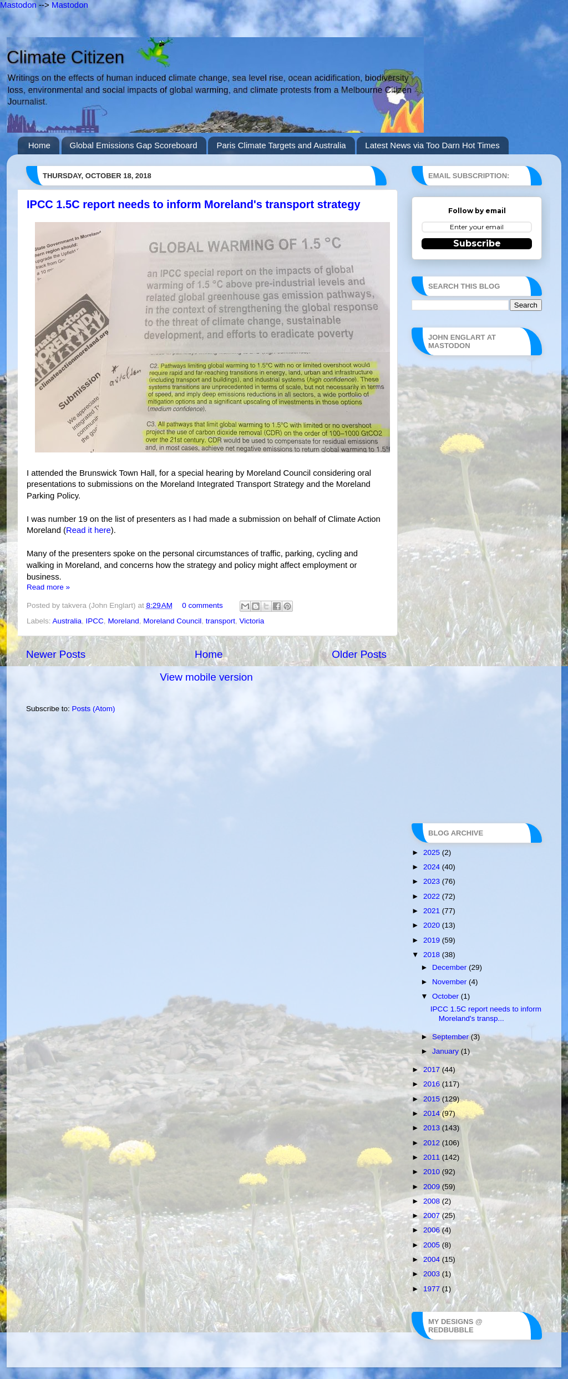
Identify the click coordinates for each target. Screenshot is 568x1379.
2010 (432, 1171)
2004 (432, 1259)
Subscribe (477, 243)
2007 (432, 1215)
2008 (432, 1201)
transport (220, 621)
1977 (432, 1289)
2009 (432, 1186)
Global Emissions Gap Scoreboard (133, 145)
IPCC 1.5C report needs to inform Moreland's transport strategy (194, 204)
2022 (432, 896)
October (446, 996)
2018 (432, 954)
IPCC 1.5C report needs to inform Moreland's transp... (485, 1013)
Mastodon (18, 4)
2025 (432, 852)
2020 (432, 925)
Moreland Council (172, 621)
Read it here (88, 530)
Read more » (48, 587)
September (451, 1037)
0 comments (202, 605)
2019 (432, 940)
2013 (432, 1128)
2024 (432, 867)
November (450, 982)
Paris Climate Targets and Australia (281, 145)
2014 (432, 1113)
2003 (432, 1274)
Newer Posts (55, 654)
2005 (432, 1245)
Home (39, 145)
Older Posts (359, 654)
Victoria (252, 621)
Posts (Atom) (93, 708)
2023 (432, 881)
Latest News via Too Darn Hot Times (432, 145)
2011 (432, 1157)
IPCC (95, 621)
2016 (432, 1084)
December (450, 967)
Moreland (123, 621)
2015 (432, 1099)
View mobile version (206, 677)
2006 (432, 1230)
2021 (432, 911)
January (446, 1051)
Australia (67, 621)
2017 (432, 1069)
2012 (432, 1143)
